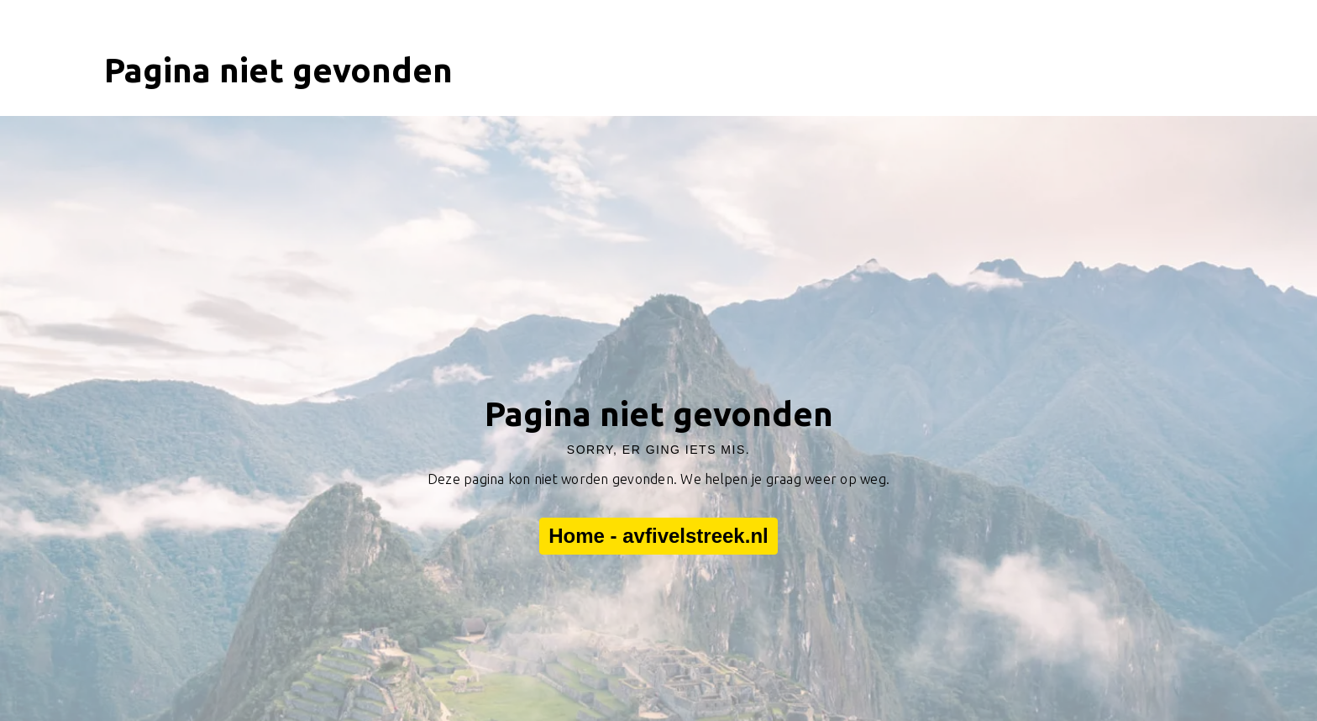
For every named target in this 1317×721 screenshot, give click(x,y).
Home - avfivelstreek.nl (658, 536)
